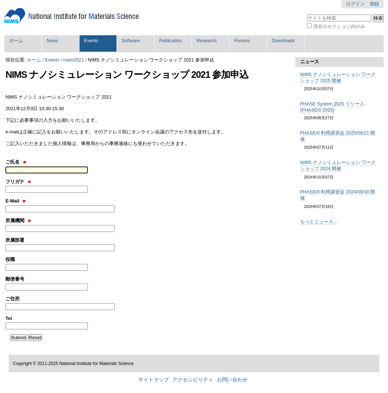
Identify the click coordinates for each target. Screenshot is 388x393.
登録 (374, 4)
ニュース (309, 61)
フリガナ (17, 181)
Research (207, 40)
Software (131, 40)
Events (91, 40)
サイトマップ (153, 379)
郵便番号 (14, 279)
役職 (10, 259)
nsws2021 (73, 60)
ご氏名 (15, 162)
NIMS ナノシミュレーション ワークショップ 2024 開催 (338, 165)
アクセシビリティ (192, 379)
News (52, 40)
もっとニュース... (318, 221)
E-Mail (15, 201)
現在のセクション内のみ (339, 26)
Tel (8, 318)
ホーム (16, 40)
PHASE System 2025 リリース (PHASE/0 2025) (332, 107)
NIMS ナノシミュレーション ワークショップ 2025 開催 (338, 77)
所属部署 (14, 240)
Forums (242, 40)
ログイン (355, 4)
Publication (170, 40)
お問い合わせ (232, 379)
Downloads (283, 40)
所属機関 (17, 220)
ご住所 (12, 298)
